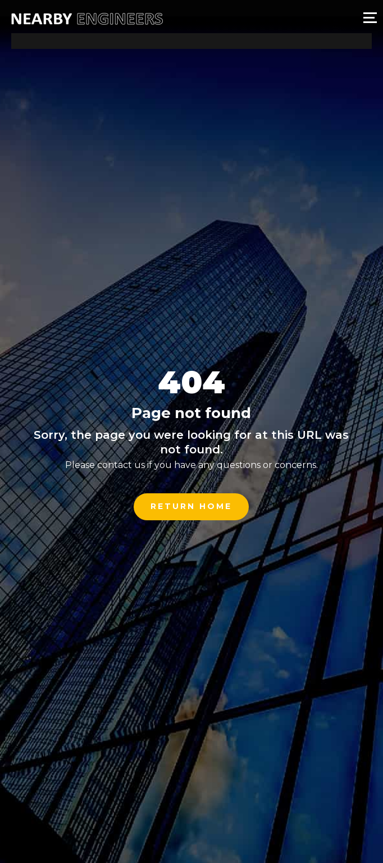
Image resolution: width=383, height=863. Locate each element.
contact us (121, 465)
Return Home (191, 506)
